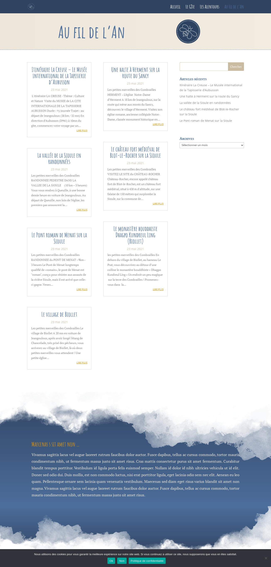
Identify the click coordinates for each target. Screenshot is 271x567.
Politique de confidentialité (147, 560)
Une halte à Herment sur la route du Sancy (135, 73)
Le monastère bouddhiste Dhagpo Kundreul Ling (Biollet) (135, 235)
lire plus (81, 130)
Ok (111, 560)
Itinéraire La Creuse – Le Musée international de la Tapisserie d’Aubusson (59, 76)
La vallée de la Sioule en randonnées (59, 158)
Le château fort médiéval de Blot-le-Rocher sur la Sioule (135, 152)
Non (121, 560)
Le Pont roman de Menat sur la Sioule (59, 238)
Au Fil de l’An (234, 7)
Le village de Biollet (59, 314)
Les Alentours (209, 7)
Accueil (175, 7)
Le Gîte (190, 7)
